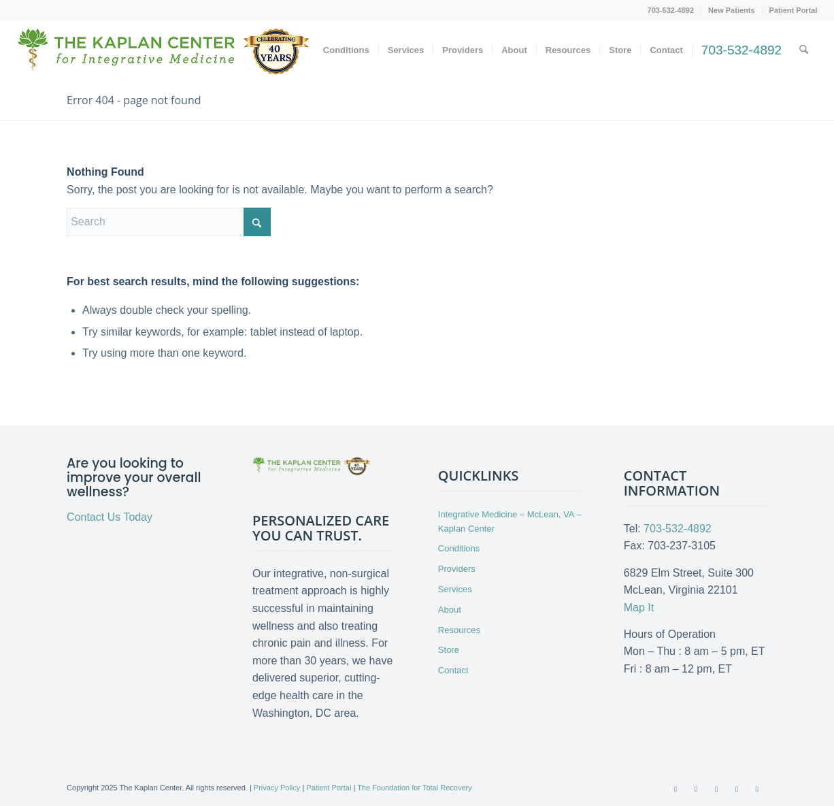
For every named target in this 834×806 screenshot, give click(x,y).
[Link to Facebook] (675, 789)
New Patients (731, 10)
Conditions (459, 548)
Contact (453, 670)
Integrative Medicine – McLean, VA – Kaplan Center (510, 521)
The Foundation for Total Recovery (414, 788)
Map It (639, 607)
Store (448, 650)
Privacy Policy (277, 788)
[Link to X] (696, 789)
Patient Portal (793, 10)
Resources (459, 630)
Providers (457, 569)
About (449, 609)
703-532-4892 (671, 10)
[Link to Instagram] (757, 789)
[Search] (803, 50)
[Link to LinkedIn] (737, 789)
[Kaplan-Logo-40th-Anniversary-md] (163, 55)
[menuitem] (671, 10)
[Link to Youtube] (716, 789)
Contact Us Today (109, 517)
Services (455, 589)
